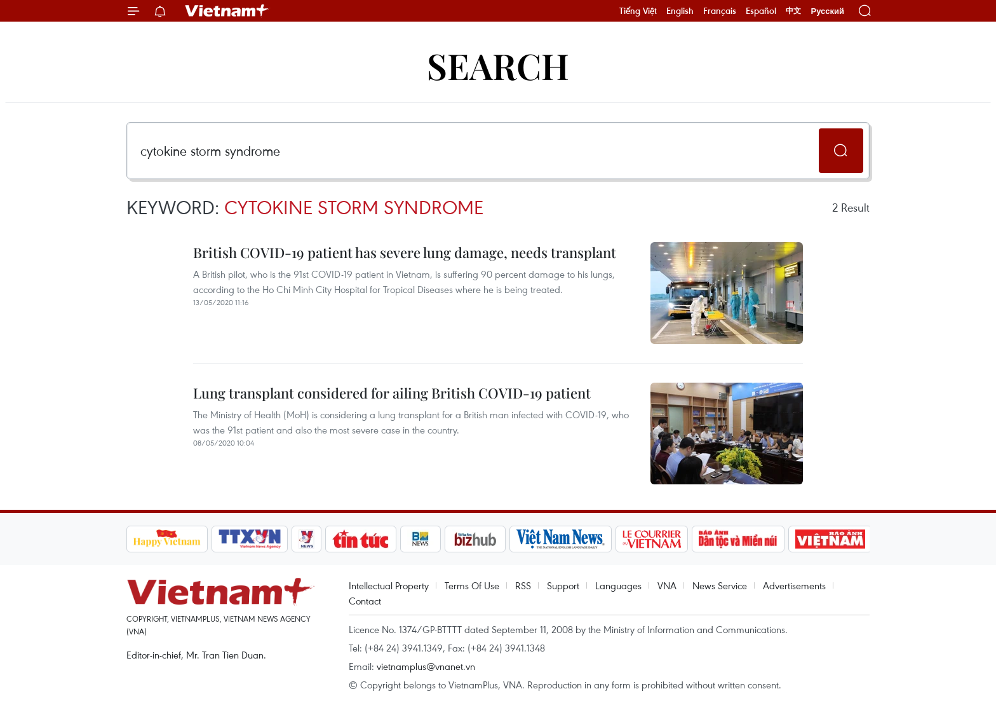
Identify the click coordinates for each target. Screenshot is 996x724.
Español (761, 11)
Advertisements (794, 585)
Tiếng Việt (638, 11)
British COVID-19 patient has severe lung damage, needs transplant (404, 252)
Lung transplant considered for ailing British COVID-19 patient (392, 392)
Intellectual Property (389, 585)
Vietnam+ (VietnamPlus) (227, 10)
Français (719, 11)
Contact (365, 600)
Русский (827, 11)
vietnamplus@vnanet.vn (426, 666)
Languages (618, 585)
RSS (523, 585)
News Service (719, 585)
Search (498, 65)
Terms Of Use (472, 585)
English (680, 11)
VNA (666, 585)
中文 (793, 10)
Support (563, 585)
